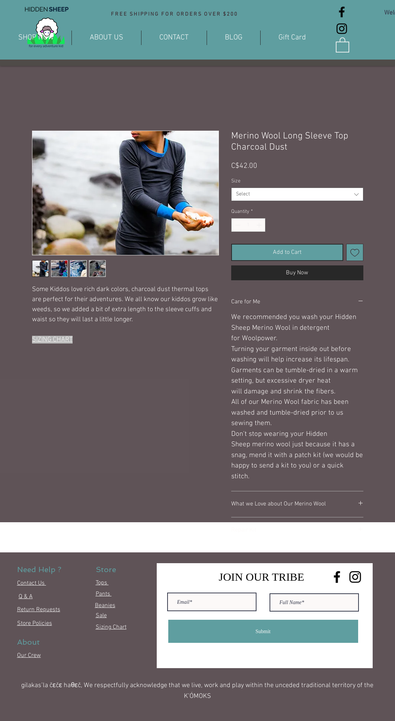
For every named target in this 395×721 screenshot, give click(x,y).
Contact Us (31, 583)
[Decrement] (237, 225)
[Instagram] (342, 29)
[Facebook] (342, 12)
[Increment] (259, 225)
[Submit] (263, 631)
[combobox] (297, 194)
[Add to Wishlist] (354, 252)
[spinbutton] (248, 225)
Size (235, 181)
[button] (342, 44)
